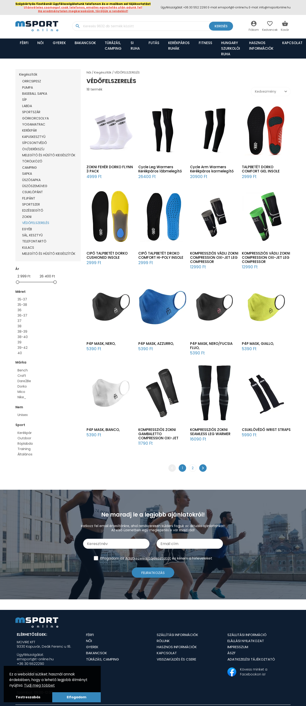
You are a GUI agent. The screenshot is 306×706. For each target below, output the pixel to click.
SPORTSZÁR (31, 112)
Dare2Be (24, 381)
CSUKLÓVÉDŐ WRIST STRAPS (266, 430)
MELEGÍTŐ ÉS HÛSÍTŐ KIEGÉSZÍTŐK (48, 253)
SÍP (24, 99)
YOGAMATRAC (33, 124)
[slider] (17, 282)
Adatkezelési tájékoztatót (148, 558)
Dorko (22, 386)
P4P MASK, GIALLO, (258, 344)
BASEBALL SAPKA (34, 93)
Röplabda (25, 443)
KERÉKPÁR (29, 130)
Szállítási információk (177, 634)
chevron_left (172, 468)
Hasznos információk (261, 45)
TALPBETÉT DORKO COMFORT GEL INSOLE (261, 169)
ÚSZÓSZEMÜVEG (34, 186)
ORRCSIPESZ (31, 81)
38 (19, 326)
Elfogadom (76, 697)
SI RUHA (135, 45)
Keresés (221, 26)
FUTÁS (154, 42)
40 (19, 353)
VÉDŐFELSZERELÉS (35, 222)
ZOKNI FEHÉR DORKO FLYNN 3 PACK (110, 169)
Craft (21, 375)
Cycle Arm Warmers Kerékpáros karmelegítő (212, 169)
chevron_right (203, 468)
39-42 (22, 347)
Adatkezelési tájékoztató (251, 659)
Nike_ (21, 397)
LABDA (27, 106)
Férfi (24, 42)
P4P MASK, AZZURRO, (156, 344)
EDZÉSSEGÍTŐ (32, 210)
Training (24, 449)
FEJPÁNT (28, 198)
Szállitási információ (247, 634)
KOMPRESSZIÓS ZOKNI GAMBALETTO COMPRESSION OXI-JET (158, 434)
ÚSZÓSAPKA (31, 180)
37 (19, 320)
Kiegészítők (28, 74)
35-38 (22, 304)
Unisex (22, 414)
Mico (21, 391)
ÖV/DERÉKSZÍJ (33, 149)
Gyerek (59, 42)
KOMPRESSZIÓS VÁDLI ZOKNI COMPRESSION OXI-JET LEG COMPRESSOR (214, 257)
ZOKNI (26, 216)
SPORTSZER (31, 204)
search (77, 26)
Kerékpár (24, 432)
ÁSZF (231, 652)
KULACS (28, 247)
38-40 (22, 337)
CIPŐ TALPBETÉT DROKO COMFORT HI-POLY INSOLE (160, 255)
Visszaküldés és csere (176, 659)
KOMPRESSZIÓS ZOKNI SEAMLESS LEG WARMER (210, 432)
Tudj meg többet (39, 685)
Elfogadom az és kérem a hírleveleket (156, 558)
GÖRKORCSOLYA (35, 118)
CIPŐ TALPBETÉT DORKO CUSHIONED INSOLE (107, 255)
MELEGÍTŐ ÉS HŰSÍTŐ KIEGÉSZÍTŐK (48, 155)
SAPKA (27, 173)
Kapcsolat (167, 652)
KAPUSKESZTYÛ (33, 136)
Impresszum (237, 646)
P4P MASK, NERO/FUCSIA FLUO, (211, 346)
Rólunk (163, 640)
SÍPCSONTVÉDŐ (34, 142)
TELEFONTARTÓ (34, 241)
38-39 (22, 331)
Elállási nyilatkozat (245, 640)
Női (40, 42)
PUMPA (27, 87)
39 (19, 342)
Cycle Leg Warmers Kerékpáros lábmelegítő (160, 169)
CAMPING (29, 167)
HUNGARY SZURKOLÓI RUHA (230, 48)
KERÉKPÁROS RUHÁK (179, 45)
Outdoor (24, 438)
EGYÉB (27, 229)
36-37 (22, 315)
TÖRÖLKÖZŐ (32, 161)
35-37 (22, 299)
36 (19, 310)
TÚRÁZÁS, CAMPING (113, 45)
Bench (22, 370)
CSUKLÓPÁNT (32, 192)
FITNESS (205, 42)
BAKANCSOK (85, 42)
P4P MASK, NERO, (101, 344)
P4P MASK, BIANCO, (103, 430)
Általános (24, 454)
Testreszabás (28, 697)
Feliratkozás (153, 572)
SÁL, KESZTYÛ (32, 235)
